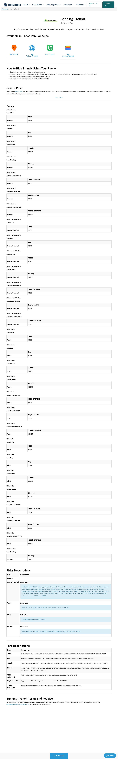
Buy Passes (59, 756)
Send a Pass (18, 91)
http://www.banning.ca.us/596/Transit (17, 704)
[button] (26, 5)
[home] (13, 4)
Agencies (5, 9)
